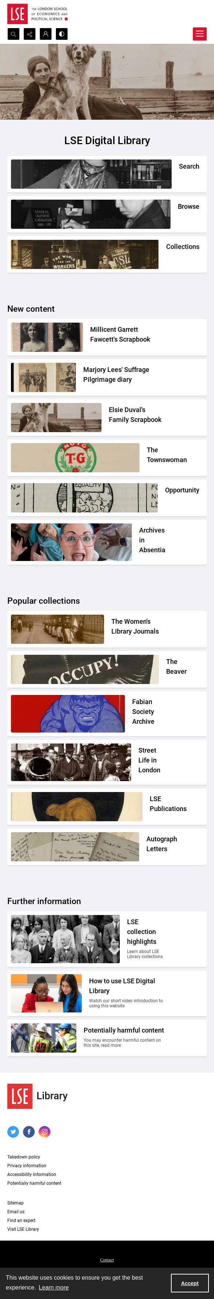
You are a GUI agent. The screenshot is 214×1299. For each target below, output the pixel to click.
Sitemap (15, 1203)
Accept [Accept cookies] (190, 1283)
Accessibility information (31, 1174)
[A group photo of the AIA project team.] (153, 542)
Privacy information (26, 1165)
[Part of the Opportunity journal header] (166, 492)
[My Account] (45, 34)
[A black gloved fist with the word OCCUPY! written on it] (166, 668)
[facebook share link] (29, 1132)
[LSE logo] (37, 14)
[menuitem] (107, 1259)
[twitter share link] (13, 1132)
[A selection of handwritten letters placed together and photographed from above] (156, 846)
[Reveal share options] (29, 34)
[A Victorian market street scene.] (152, 762)
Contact (107, 1260)
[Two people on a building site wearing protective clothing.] (125, 1038)
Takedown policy (23, 1157)
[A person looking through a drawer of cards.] (178, 208)
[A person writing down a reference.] (179, 168)
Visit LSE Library (23, 1229)
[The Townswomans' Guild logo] (157, 456)
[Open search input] (13, 34)
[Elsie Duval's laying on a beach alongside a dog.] (138, 416)
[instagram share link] (44, 1132)
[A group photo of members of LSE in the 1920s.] (147, 939)
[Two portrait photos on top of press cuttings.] (128, 336)
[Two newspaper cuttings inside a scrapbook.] (125, 376)
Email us (15, 1211)
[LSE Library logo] (37, 1096)
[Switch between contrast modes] (62, 34)
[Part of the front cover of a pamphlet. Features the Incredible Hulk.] (149, 713)
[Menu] (200, 34)
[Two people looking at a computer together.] (128, 993)
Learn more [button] (54, 1287)
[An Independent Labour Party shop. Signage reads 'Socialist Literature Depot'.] (166, 248)
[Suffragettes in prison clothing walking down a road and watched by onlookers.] (139, 628)
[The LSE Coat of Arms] (158, 805)
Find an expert (21, 1220)
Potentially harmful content (34, 1183)
